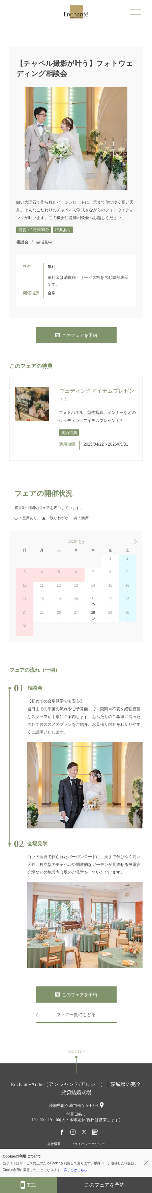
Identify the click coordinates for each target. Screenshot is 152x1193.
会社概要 (54, 1144)
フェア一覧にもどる (76, 1014)
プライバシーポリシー (88, 1144)
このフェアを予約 (76, 335)
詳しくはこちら (75, 1170)
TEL (28, 1185)
